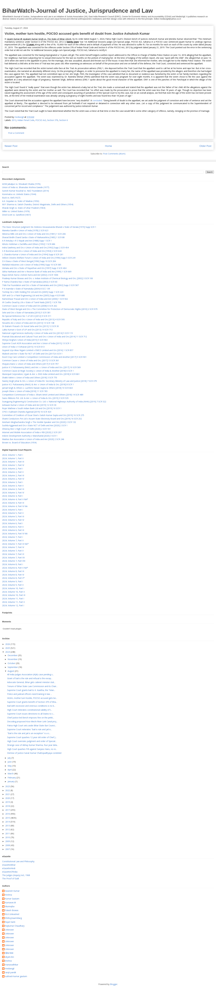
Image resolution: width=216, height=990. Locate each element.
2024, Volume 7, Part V (12, 550)
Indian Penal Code (25, 120)
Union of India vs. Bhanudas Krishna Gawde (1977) (25, 187)
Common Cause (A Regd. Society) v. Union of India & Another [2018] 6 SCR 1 (38, 370)
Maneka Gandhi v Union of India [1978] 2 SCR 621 (25, 230)
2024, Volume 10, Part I (13, 588)
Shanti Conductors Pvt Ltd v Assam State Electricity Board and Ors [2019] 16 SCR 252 (42, 418)
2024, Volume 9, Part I (12, 581)
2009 (8, 841)
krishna (8, 961)
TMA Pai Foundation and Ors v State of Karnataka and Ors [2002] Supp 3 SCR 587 (40, 285)
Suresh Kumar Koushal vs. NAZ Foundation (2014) (25, 190)
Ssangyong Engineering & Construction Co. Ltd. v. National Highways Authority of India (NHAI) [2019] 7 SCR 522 (54, 401)
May (10, 765)
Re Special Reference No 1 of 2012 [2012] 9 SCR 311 (26, 316)
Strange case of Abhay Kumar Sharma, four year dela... (32, 745)
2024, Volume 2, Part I (12, 468)
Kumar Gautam (12, 899)
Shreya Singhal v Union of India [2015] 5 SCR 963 (25, 339)
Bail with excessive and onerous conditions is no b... (31, 705)
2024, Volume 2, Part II (12, 472)
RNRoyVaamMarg (13, 918)
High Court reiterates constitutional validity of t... (29, 709)
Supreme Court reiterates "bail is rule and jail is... (29, 729)
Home (108, 146)
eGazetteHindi (8, 868)
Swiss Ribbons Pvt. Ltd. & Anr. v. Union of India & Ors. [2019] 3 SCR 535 (35, 398)
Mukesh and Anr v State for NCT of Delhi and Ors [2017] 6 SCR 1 (32, 353)
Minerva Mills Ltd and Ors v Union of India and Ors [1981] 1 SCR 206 (34, 234)
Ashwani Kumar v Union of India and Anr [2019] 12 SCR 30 (29, 405)
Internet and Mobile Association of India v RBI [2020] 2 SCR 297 (31, 432)
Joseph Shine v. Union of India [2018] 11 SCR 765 (25, 391)
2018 (8, 806)
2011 (8, 833)
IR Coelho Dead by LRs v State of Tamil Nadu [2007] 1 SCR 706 (31, 302)
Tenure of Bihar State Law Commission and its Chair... (32, 686)
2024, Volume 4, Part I (12, 495)
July (9, 757)
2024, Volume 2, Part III (13, 475)
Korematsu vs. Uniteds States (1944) (19, 194)
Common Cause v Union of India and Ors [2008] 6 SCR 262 (29, 305)
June (10, 761)
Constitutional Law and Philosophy (18, 861)
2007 (8, 849)
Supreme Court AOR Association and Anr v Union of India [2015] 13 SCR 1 (36, 343)
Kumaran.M (10, 902)
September (13, 667)
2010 (8, 837)
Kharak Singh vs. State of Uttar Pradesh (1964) (23, 207)
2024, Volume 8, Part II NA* (15, 567)
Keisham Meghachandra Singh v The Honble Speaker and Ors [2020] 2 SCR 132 (39, 422)
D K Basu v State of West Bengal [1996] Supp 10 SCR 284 (29, 261)
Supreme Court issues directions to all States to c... (30, 713)
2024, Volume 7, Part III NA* (15, 544)
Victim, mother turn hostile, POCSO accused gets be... (32, 698)
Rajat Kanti (10, 922)
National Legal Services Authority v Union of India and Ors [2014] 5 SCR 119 (37, 333)
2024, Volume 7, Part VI (13, 554)
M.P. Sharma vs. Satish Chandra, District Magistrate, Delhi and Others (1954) (37, 204)
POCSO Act (40, 120)
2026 (8, 644)
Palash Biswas (11, 910)
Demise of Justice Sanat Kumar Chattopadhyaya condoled (34, 753)
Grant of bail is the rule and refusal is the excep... (29, 678)
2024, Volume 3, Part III (13, 489)
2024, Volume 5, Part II (12, 513)
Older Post (205, 146)
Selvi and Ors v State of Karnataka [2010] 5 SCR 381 (26, 312)
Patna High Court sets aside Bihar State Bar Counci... (31, 725)
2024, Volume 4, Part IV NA (15, 506)
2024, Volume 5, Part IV (13, 520)
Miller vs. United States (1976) (16, 211)
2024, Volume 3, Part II (12, 485)
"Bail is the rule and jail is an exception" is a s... (28, 733)
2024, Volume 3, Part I (12, 482)
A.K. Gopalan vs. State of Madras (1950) (20, 201)
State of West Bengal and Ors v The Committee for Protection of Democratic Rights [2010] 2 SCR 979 (49, 309)
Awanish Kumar (12, 891)
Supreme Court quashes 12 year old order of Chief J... (32, 737)
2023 (8, 786)
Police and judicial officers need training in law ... (29, 694)
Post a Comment (16, 133)
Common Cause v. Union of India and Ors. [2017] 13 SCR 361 (30, 360)
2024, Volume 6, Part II (12, 526)
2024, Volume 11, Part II (13, 602)
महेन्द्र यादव (9, 953)
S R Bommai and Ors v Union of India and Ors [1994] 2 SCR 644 (31, 251)
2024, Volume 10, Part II (13, 591)
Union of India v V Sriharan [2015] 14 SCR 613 (23, 346)
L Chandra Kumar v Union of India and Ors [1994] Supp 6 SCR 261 (32, 254)
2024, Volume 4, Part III (13, 502)
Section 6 (63, 120)
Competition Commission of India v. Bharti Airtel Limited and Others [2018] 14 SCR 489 (42, 394)
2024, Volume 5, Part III (13, 516)
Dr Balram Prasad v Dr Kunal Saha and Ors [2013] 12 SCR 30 (30, 326)
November (13, 659)
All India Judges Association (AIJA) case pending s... (30, 674)
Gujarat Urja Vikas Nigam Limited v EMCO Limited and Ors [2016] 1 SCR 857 (37, 350)
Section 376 (52, 120)
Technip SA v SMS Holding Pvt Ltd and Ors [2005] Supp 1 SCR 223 (32, 292)
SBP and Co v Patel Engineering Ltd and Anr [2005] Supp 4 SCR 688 (33, 295)
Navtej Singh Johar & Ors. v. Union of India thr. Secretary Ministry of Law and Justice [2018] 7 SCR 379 (49, 381)
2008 (8, 845)
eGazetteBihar (9, 864)
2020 (8, 798)
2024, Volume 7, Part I (12, 537)
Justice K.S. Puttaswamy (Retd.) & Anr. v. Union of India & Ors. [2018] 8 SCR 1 (38, 384)
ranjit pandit (10, 972)
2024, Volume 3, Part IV (13, 492)
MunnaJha (9, 906)
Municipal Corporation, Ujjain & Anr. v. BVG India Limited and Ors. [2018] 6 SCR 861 (41, 374)
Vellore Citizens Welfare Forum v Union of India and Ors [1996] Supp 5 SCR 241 (39, 257)
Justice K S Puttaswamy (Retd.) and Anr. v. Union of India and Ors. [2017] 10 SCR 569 (41, 367)
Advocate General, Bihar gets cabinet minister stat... (31, 682)
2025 (8, 648)
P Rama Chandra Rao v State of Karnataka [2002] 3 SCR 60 (29, 281)
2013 (8, 825)
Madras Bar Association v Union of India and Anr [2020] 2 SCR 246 (33, 439)
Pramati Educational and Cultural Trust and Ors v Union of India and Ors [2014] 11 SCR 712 (44, 336)
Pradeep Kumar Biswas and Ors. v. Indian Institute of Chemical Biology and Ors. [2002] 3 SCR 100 (47, 278)
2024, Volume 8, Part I (12, 564)
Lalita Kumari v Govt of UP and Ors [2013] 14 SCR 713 (27, 329)
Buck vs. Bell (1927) (11, 197)
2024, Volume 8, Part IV (13, 574)
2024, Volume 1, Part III (13, 461)
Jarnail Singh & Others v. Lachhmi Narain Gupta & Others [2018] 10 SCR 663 (37, 388)
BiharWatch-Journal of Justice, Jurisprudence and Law (77, 10)
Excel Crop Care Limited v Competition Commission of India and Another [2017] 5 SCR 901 (44, 357)
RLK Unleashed (12, 914)
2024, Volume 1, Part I (12, 455)
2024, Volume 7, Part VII (13, 557)
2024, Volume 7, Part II (12, 540)
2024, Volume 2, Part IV (13, 478)
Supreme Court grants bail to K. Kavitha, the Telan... (31, 690)
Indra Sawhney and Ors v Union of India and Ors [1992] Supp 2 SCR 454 (35, 247)
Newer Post (11, 146)
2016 (8, 813)
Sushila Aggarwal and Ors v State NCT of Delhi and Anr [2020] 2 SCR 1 (35, 425)
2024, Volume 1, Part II (12, 458)
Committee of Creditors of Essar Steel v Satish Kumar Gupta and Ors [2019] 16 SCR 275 (43, 415)
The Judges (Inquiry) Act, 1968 (16, 875)
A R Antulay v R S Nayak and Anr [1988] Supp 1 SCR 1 (27, 240)
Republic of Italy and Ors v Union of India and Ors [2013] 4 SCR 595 (33, 319)
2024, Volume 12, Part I (13, 605)
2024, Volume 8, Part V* (13, 578)
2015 (8, 817)
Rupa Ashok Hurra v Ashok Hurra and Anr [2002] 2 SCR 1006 (30, 274)
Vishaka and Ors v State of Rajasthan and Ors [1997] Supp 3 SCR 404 (34, 268)
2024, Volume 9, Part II (12, 585)
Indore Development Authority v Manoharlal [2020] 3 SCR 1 (29, 435)
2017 (8, 810)
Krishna (8, 895)
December (13, 655)
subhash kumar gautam (16, 976)
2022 (8, 790)
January (11, 781)
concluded (97, 100)
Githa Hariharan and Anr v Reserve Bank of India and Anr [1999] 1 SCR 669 (36, 271)
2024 (8, 652)
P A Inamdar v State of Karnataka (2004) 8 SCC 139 (26, 288)
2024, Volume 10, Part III (13, 595)
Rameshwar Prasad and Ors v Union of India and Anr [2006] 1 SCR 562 (35, 299)
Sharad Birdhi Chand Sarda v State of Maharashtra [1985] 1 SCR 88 (33, 237)
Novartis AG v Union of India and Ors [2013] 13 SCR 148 (28, 323)
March (11, 773)
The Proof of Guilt (10, 878)
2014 (8, 821)
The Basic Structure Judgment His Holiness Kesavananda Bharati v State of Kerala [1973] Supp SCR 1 (49, 227)
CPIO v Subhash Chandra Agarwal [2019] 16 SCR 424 (26, 411)
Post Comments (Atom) (114, 153)
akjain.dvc (9, 957)
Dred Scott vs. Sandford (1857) (16, 214)
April (10, 769)
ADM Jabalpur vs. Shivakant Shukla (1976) (21, 184)
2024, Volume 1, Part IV (13, 465)
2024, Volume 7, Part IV (13, 547)
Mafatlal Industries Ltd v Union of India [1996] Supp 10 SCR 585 (31, 264)
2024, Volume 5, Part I (12, 509)
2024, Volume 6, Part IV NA (15, 533)
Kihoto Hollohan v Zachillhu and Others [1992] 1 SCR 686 (28, 244)
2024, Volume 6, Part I (12, 523)
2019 (8, 802)
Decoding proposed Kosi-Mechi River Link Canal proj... (32, 721)
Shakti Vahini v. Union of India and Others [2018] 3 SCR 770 (29, 377)
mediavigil (9, 968)
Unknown (9, 930)
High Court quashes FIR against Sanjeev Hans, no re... (32, 749)
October (12, 663)
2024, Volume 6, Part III (13, 530)
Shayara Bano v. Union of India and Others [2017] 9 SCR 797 (30, 363)
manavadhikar (11, 965)
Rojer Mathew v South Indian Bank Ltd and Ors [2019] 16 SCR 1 (31, 408)
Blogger (113, 984)
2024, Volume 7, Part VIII (13, 560)
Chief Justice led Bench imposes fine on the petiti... (30, 717)
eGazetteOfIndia (9, 871)
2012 (14, 120)
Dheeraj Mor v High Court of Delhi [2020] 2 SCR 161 (26, 428)
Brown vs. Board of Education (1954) (19, 442)
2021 (8, 794)
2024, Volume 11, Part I (13, 598)
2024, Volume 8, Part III (13, 571)
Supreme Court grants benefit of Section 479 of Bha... (32, 702)
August (11, 671)
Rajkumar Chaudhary (14, 926)
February (12, 777)
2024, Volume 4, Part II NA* (15, 499)
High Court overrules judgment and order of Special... (31, 741)
